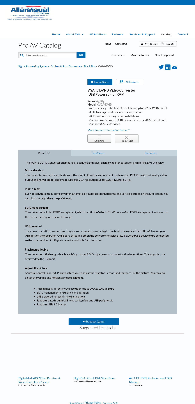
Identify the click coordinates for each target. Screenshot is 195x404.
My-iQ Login (151, 27)
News (108, 27)
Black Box (90, 50)
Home (62, 18)
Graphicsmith (177, 396)
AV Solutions (102, 18)
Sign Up (170, 27)
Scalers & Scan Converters (66, 50)
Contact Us (121, 27)
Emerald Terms (76, 387)
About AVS (78, 18)
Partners (121, 18)
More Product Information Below (108, 114)
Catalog (167, 18)
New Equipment (164, 39)
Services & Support (145, 18)
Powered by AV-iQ (110, 387)
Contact (183, 18)
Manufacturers (139, 39)
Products (117, 39)
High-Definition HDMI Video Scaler (95, 362)
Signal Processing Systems (33, 50)
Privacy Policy (93, 386)
